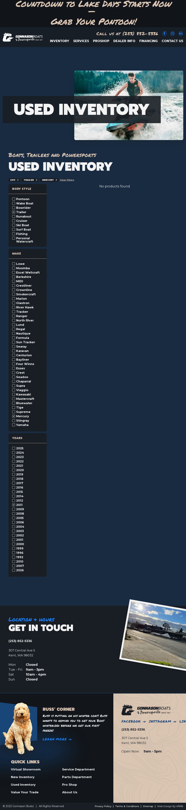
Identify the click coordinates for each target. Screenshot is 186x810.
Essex (20, 368)
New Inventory (23, 777)
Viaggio (22, 390)
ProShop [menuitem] (101, 41)
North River (25, 320)
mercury (50, 180)
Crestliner (24, 285)
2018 (19, 479)
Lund (20, 325)
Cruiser (21, 221)
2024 (20, 452)
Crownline (24, 290)
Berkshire (23, 277)
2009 (20, 509)
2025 (19, 448)
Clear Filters (70, 180)
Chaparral (23, 381)
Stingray (22, 420)
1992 (19, 557)
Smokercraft (26, 294)
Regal (20, 329)
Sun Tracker (25, 342)
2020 (20, 470)
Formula (22, 338)
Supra (20, 385)
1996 (19, 553)
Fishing (22, 234)
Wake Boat (24, 203)
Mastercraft (25, 399)
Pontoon (22, 199)
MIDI (19, 281)
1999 (19, 548)
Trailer (21, 212)
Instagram (160, 720)
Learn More (55, 738)
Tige (19, 407)
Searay (21, 346)
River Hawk (25, 307)
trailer (30, 180)
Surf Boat (23, 229)
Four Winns (25, 364)
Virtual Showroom (26, 769)
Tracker (22, 311)
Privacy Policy (98, 806)
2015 (19, 492)
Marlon (21, 298)
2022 (20, 461)
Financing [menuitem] (148, 41)
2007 (20, 566)
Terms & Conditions (125, 806)
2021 (19, 465)
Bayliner (22, 359)
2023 (20, 457)
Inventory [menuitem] (59, 41)
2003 (20, 531)
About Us (70, 792)
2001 (19, 540)
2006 (20, 522)
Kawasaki (23, 394)
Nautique (23, 333)
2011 (13, 180)
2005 (20, 518)
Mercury (22, 416)
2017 (19, 483)
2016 (19, 487)
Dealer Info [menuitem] (124, 41)
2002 (20, 535)
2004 (20, 526)
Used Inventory (24, 784)
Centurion (24, 355)
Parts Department (77, 777)
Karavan (22, 351)
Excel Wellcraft (28, 272)
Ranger (21, 316)
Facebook (131, 720)
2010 (19, 561)
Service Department (79, 769)
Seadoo (22, 377)
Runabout (23, 216)
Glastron (22, 303)
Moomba (23, 268)
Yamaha (22, 425)
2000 (20, 544)
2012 (19, 500)
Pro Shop (70, 784)
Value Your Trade (25, 792)
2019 (19, 474)
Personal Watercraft (24, 240)
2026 (20, 570)
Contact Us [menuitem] (172, 41)
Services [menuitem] (81, 41)
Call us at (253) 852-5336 (127, 33)
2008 (20, 513)
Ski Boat (22, 225)
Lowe (20, 264)
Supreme (23, 412)
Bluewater (24, 403)
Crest (20, 372)
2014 (19, 496)
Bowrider (23, 208)
